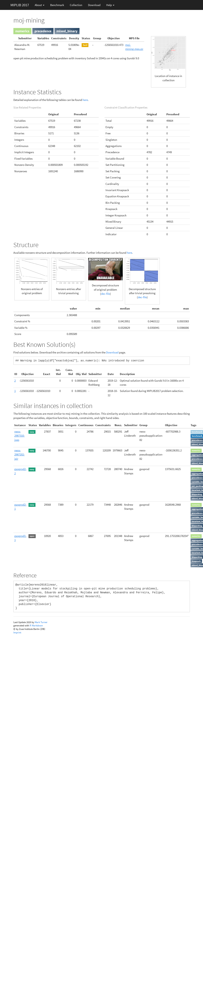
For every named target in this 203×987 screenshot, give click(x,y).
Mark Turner (41, 622)
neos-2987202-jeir (19, 454)
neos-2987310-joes (19, 436)
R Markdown (36, 625)
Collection (76, 5)
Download (94, 5)
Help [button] (110, 5)
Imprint (17, 632)
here (85, 100)
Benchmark (57, 5)
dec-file (105, 293)
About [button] (39, 5)
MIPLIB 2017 (19, 5)
